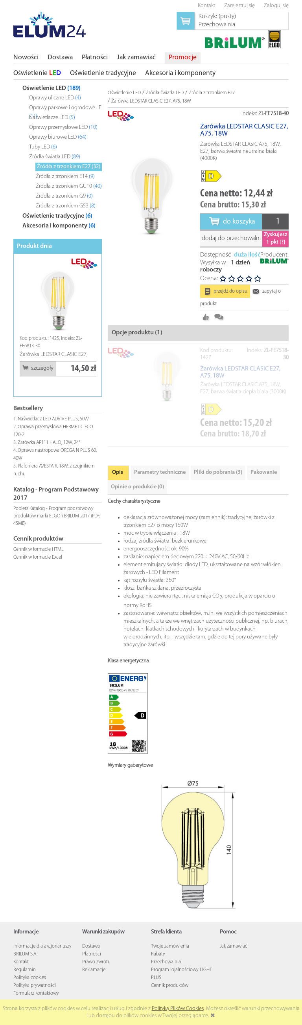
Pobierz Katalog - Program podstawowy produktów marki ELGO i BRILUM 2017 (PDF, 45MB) (56, 516)
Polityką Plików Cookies (178, 1009)
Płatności (91, 954)
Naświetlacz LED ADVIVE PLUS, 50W (53, 419)
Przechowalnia (166, 961)
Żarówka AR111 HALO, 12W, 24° (49, 442)
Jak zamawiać (233, 946)
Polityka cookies (29, 977)
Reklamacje (93, 969)
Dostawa (91, 946)
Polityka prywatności (34, 985)
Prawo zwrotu (96, 961)
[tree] (57, 155)
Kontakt (21, 961)
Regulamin (24, 969)
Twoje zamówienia (170, 946)
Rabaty (158, 954)
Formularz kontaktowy (36, 993)
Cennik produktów (169, 985)
